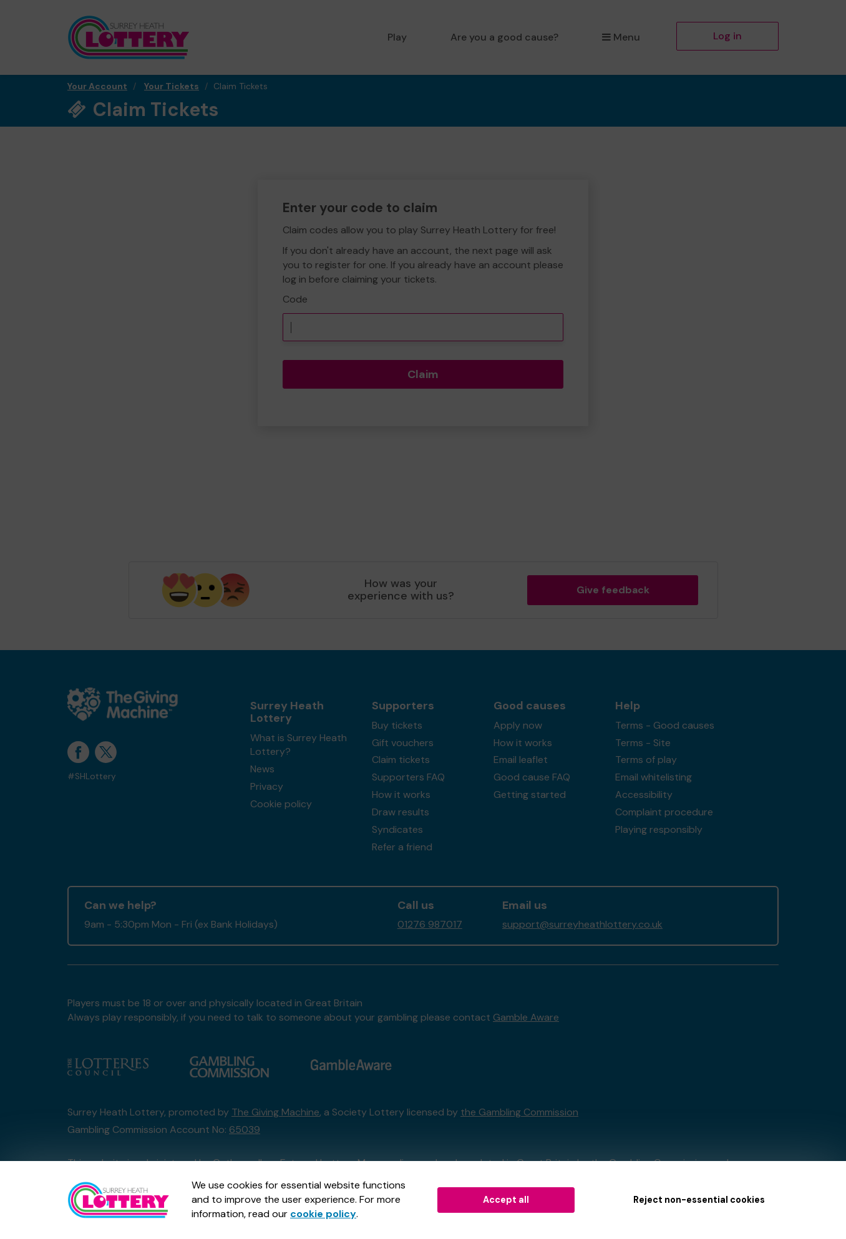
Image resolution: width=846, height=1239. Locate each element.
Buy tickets (397, 725)
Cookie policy (281, 803)
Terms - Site (643, 742)
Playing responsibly (659, 829)
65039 (244, 1129)
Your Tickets (171, 86)
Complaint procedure (664, 812)
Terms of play (646, 759)
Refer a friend (402, 846)
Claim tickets (401, 759)
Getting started (530, 794)
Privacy (266, 786)
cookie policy (323, 1213)
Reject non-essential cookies (699, 1199)
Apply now (518, 725)
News (262, 768)
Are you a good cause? (504, 37)
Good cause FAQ (532, 777)
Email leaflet (521, 759)
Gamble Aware (526, 1017)
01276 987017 (429, 924)
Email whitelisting (653, 777)
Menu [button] (621, 37)
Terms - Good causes (664, 725)
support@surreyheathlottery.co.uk (582, 924)
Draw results (400, 812)
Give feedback (612, 589)
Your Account (97, 86)
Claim (423, 374)
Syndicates (397, 829)
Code (295, 299)
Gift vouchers (403, 742)
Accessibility (644, 794)
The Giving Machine (275, 1112)
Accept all (506, 1199)
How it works (401, 794)
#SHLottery (91, 776)
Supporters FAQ (408, 777)
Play (397, 37)
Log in (727, 35)
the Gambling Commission (519, 1112)
